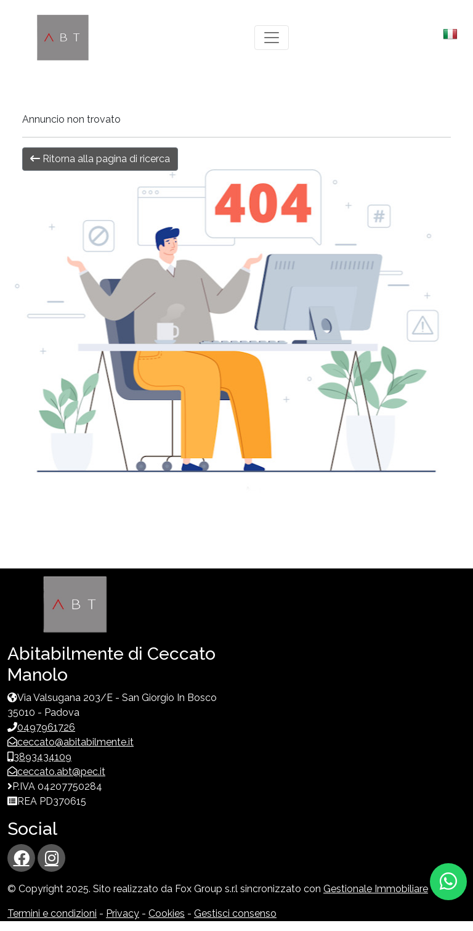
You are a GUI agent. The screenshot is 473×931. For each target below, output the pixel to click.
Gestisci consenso (235, 913)
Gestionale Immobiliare (375, 889)
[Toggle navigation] (271, 37)
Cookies (166, 913)
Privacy (122, 913)
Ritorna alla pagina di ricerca (100, 159)
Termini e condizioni (52, 913)
